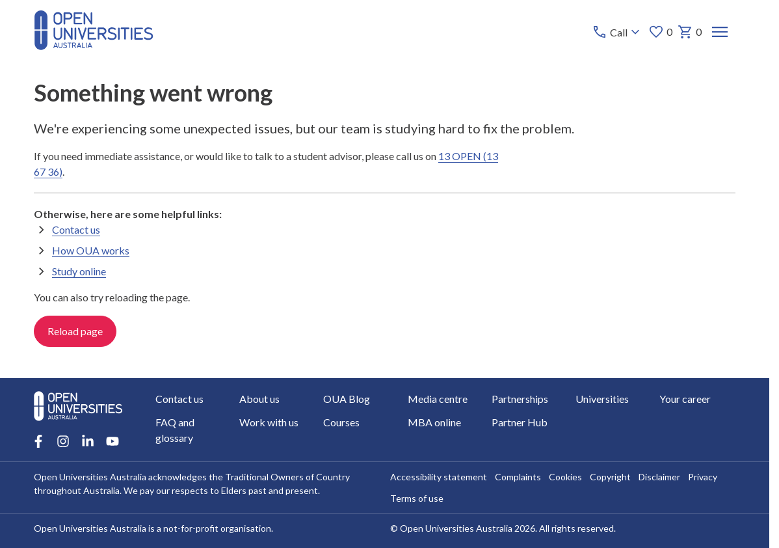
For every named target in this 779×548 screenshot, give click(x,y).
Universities (602, 398)
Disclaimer (659, 476)
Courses (341, 422)
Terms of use (416, 498)
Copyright (609, 476)
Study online (79, 271)
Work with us (268, 422)
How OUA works (90, 250)
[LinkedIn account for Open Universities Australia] (87, 441)
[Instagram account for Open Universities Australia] (63, 441)
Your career (685, 398)
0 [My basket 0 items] (690, 32)
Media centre (437, 398)
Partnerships (520, 398)
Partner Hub (520, 422)
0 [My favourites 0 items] (660, 32)
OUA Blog (346, 398)
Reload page (75, 331)
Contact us (76, 229)
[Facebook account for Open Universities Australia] (38, 441)
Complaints (517, 476)
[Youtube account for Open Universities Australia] (112, 441)
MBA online (433, 422)
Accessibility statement (438, 476)
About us (259, 398)
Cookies (564, 476)
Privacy (702, 476)
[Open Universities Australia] (93, 46)
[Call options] (617, 32)
